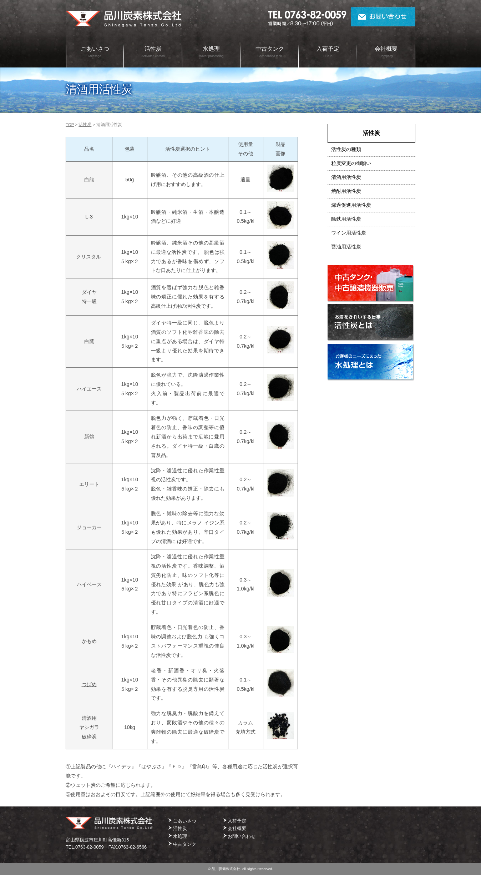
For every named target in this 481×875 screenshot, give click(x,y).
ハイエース (89, 389)
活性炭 (153, 52)
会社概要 (386, 52)
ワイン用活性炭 (348, 233)
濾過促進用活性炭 (351, 205)
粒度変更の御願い (351, 163)
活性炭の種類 (346, 149)
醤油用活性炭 (346, 247)
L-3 (89, 217)
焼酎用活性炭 (346, 191)
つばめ (89, 684)
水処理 (211, 52)
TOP (70, 124)
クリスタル (89, 257)
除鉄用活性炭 (346, 219)
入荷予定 (328, 52)
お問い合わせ (382, 16)
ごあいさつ (95, 52)
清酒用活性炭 (346, 177)
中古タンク (269, 52)
